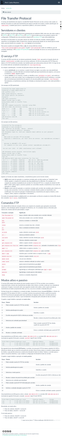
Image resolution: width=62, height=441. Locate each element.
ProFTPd (19, 35)
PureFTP (28, 35)
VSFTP (4, 35)
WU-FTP (11, 35)
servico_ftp (8, 8)
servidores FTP (38, 37)
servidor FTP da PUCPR (22, 49)
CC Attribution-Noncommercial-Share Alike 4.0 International (14, 435)
